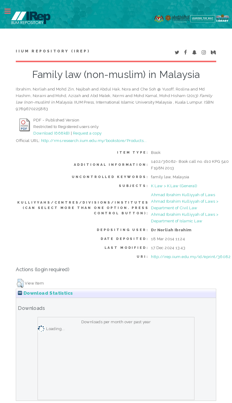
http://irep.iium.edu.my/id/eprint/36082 (191, 256)
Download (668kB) (51, 133)
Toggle (10, 11)
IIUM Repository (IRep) (53, 51)
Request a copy (87, 133)
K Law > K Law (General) (174, 185)
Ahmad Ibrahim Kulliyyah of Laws (183, 194)
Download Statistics (45, 293)
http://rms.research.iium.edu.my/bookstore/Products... (94, 140)
